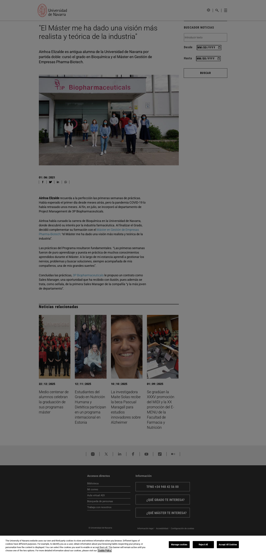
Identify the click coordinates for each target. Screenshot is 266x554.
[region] (133, 545)
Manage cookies (179, 544)
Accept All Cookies (228, 544)
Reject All (203, 544)
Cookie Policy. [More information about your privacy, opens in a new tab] (104, 550)
